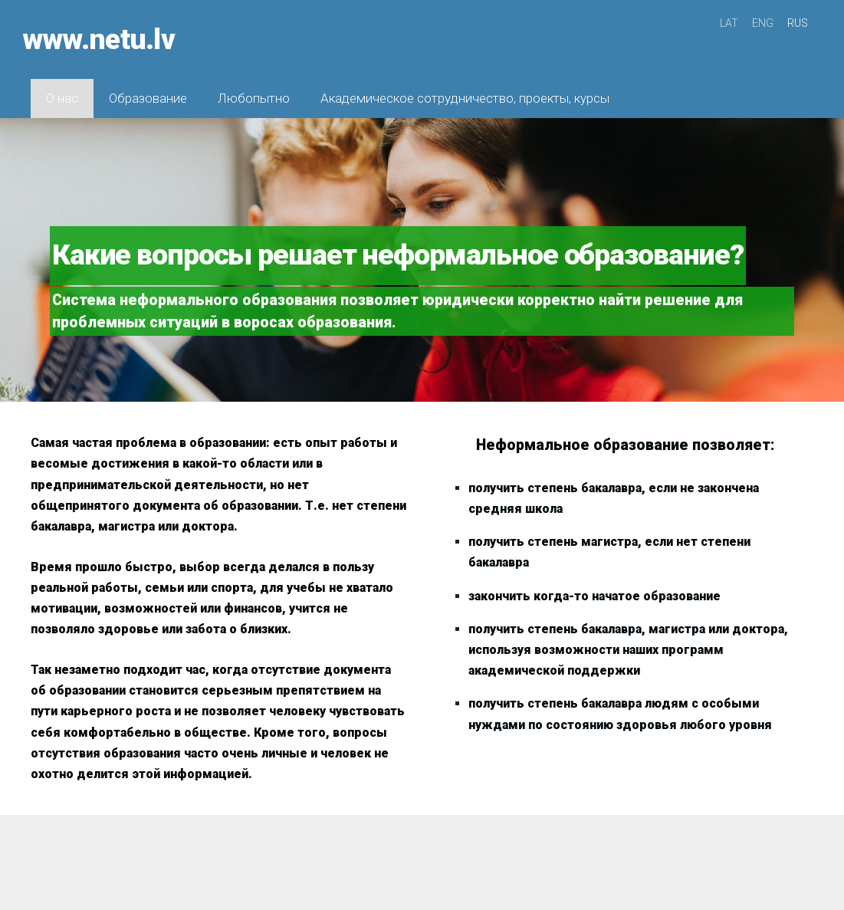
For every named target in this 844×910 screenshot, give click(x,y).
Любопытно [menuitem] (254, 92)
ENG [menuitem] (762, 23)
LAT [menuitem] (729, 23)
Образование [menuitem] (148, 92)
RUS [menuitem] (797, 23)
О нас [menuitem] (62, 92)
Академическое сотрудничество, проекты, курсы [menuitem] (464, 92)
